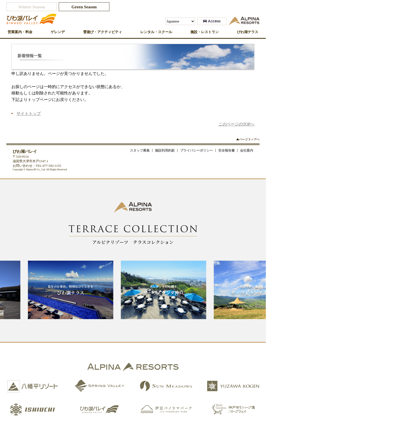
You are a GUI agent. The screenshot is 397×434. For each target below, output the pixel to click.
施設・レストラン (204, 32)
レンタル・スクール (156, 32)
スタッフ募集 (140, 150)
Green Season (83, 7)
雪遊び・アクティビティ (102, 32)
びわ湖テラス (247, 32)
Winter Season (31, 7)
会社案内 (246, 150)
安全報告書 (226, 150)
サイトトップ (28, 113)
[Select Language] (180, 21)
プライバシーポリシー (196, 150)
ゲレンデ (58, 32)
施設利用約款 (165, 150)
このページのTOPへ (236, 124)
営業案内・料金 (20, 32)
